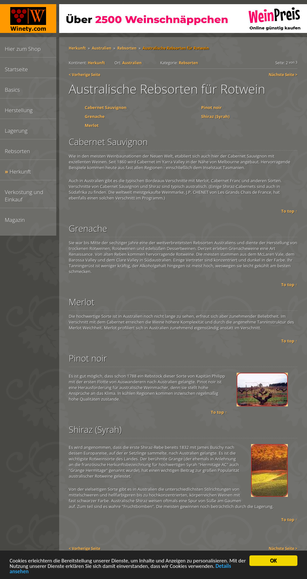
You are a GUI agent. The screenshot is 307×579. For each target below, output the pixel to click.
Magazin (15, 219)
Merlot (92, 125)
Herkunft (20, 171)
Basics (12, 89)
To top (287, 211)
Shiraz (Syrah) (215, 116)
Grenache (95, 116)
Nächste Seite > (283, 74)
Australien (101, 48)
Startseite (16, 69)
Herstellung (19, 110)
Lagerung (16, 130)
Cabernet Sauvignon (106, 107)
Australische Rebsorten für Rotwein (176, 48)
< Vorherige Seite (84, 74)
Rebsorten (17, 151)
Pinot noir (211, 107)
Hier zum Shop (23, 48)
